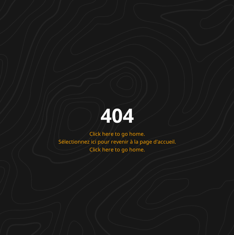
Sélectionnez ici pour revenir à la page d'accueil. (117, 141)
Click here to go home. (117, 133)
